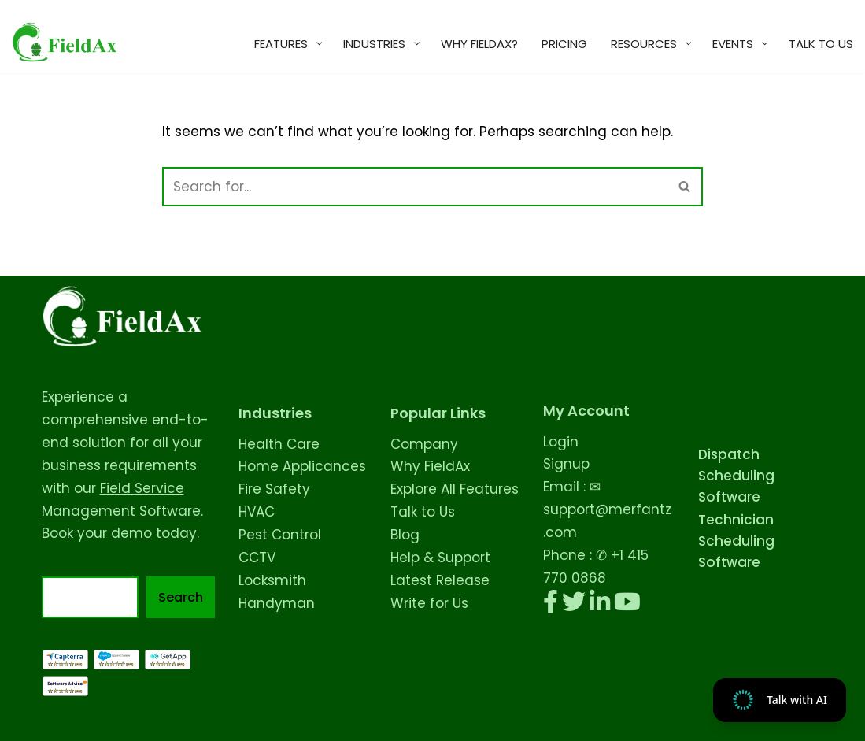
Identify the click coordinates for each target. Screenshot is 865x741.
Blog (405, 534)
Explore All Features (454, 489)
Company (424, 444)
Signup (566, 463)
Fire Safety (274, 489)
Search (180, 597)
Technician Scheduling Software (736, 541)
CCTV (256, 557)
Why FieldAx (430, 466)
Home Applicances (302, 466)
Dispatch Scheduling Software (736, 475)
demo (131, 533)
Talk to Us (422, 511)
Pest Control (279, 534)
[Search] (414, 186)
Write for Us (429, 603)
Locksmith (272, 580)
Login (561, 441)
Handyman (276, 603)
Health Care (279, 444)
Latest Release (440, 580)
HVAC (256, 511)
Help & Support (440, 557)
